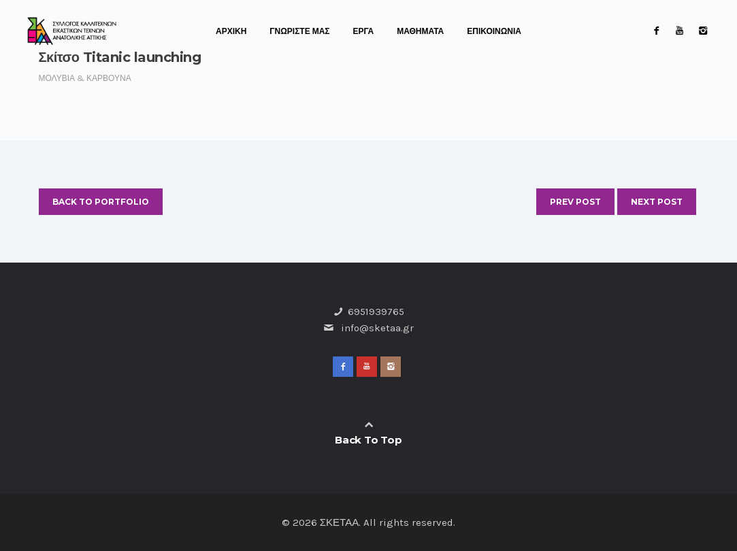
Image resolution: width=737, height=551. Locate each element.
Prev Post (575, 202)
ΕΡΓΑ (363, 31)
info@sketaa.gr (377, 328)
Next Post (657, 202)
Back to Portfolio (100, 202)
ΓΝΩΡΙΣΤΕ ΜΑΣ (299, 31)
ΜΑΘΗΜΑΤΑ (420, 31)
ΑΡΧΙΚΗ (231, 31)
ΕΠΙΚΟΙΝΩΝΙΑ (494, 31)
